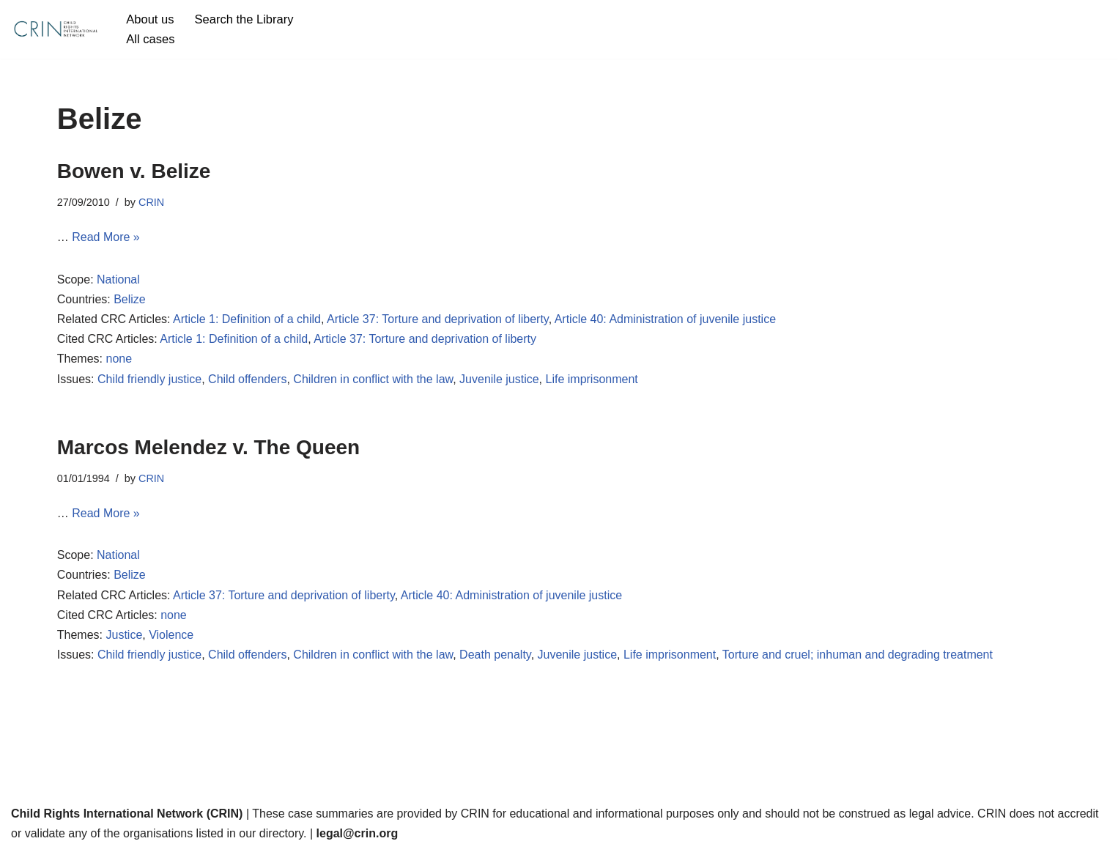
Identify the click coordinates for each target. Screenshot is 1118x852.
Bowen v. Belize (134, 171)
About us (150, 19)
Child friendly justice (149, 379)
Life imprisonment (592, 379)
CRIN (151, 202)
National (118, 279)
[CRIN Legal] (55, 29)
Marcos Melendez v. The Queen (208, 447)
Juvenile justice (499, 379)
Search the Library (244, 19)
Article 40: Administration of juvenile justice (665, 319)
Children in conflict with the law (373, 379)
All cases (150, 39)
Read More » (106, 237)
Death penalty (495, 654)
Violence (171, 635)
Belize (130, 299)
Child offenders (247, 379)
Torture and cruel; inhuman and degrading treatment (857, 654)
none (118, 358)
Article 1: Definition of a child (247, 319)
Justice (123, 635)
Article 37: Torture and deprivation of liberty (438, 319)
